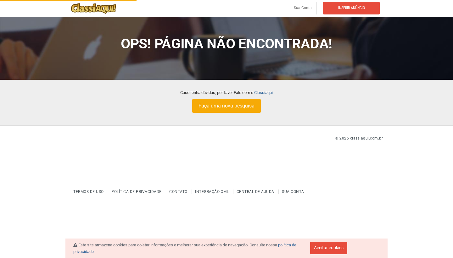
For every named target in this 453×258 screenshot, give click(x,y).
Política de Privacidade (137, 191)
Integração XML (212, 191)
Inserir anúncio (351, 8)
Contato (178, 191)
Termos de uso (89, 191)
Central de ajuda (256, 191)
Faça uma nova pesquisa (226, 106)
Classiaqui (263, 92)
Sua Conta (303, 8)
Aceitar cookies (329, 247)
